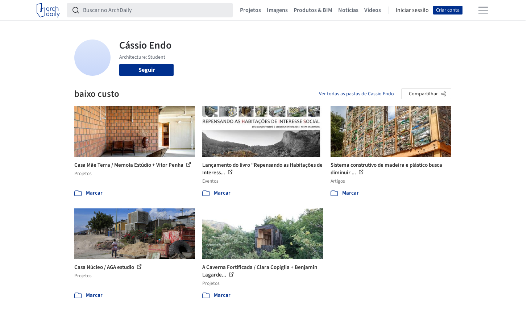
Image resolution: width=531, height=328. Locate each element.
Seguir (146, 70)
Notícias (348, 10)
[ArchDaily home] (48, 10)
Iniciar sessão (412, 10)
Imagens (277, 10)
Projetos (250, 10)
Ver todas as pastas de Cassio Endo (356, 93)
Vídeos (372, 10)
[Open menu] (483, 10)
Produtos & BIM (313, 10)
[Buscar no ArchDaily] (155, 10)
